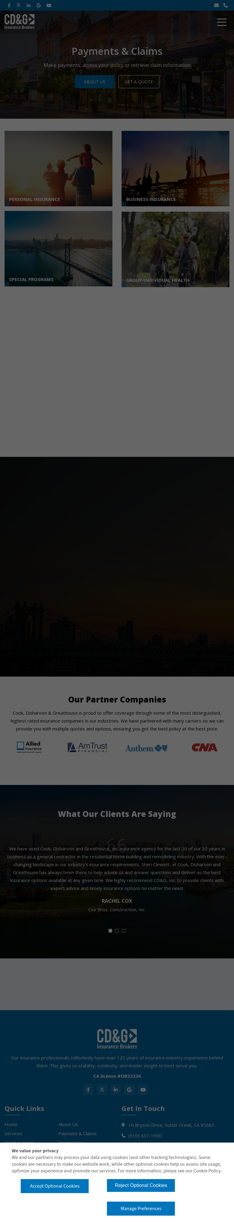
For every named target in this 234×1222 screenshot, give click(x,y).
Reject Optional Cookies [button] (141, 1185)
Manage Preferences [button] (141, 1208)
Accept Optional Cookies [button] (55, 1186)
